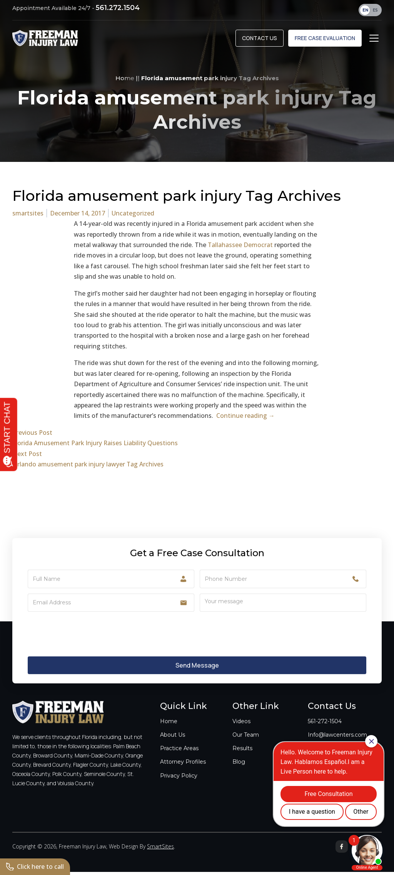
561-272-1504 (325, 728)
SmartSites (160, 854)
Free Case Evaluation (325, 39)
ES (375, 10)
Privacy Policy (178, 783)
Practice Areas (179, 756)
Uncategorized (133, 216)
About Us (172, 742)
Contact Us (259, 39)
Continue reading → (245, 419)
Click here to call (35, 866)
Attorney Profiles (183, 769)
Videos (241, 728)
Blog (238, 769)
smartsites (27, 216)
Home (124, 81)
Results (242, 756)
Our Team (245, 742)
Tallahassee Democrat (240, 248)
